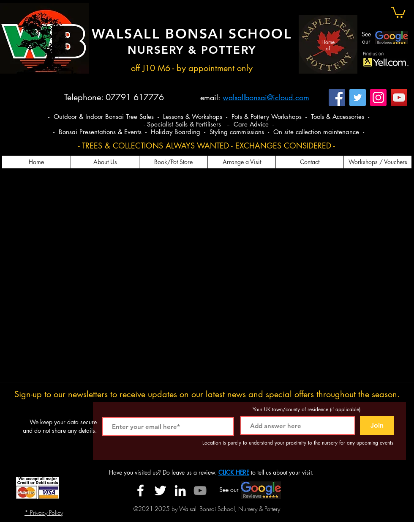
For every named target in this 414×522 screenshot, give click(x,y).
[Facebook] (337, 97)
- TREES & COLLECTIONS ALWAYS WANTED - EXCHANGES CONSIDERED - (206, 145)
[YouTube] (399, 97)
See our (366, 37)
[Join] (377, 425)
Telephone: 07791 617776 (114, 97)
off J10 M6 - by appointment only (192, 68)
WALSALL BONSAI (160, 33)
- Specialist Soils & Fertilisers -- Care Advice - (209, 124)
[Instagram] (378, 97)
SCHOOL (260, 33)
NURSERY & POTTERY (192, 50)
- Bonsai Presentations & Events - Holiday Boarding (127, 132)
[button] (398, 11)
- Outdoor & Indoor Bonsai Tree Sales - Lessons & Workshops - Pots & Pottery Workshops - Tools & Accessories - (208, 117)
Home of (328, 45)
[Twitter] (357, 97)
